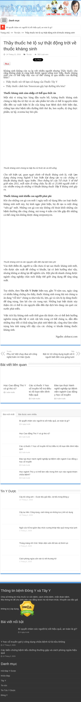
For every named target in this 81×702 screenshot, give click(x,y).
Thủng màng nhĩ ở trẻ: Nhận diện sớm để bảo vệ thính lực (43, 543)
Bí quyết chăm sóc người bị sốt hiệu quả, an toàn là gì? (29, 27)
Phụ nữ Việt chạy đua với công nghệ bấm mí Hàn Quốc (23, 354)
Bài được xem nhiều (27, 414)
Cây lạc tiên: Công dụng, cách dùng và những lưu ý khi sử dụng (46, 512)
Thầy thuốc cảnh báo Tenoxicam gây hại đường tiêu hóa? (35, 86)
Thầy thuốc (67, 70)
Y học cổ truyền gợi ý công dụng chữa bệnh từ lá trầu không (33, 641)
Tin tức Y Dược (29, 290)
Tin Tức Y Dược (8, 690)
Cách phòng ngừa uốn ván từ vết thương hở (37, 559)
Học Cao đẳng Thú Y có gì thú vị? (34, 433)
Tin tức (17, 33)
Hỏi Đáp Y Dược (8, 671)
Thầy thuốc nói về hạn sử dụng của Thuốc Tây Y (32, 81)
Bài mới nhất (8, 414)
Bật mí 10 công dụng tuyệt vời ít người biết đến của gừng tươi (58, 354)
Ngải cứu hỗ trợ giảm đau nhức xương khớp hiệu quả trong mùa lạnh (48, 528)
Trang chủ (5, 33)
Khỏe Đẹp (5, 676)
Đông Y (4, 695)
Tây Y (58, 186)
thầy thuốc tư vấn (25, 597)
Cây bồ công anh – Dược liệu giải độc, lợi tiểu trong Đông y (44, 497)
